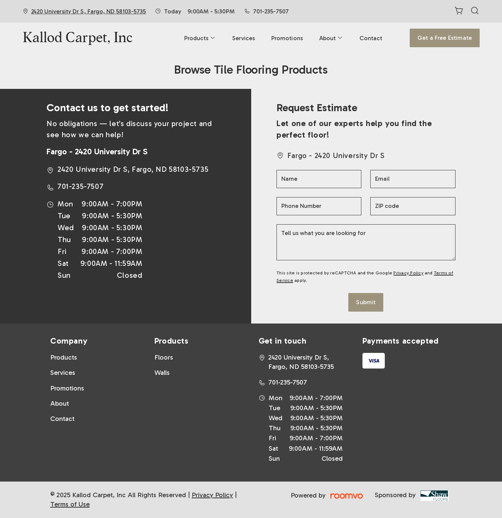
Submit (365, 302)
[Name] (318, 179)
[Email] (412, 179)
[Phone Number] (318, 206)
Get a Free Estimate (445, 37)
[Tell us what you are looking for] (365, 242)
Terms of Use (70, 504)
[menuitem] (200, 38)
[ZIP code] (412, 206)
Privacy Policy (408, 273)
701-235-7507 (271, 11)
